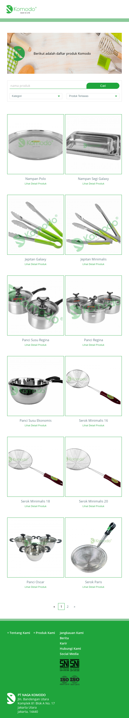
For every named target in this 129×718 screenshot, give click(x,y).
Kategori (36, 96)
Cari (103, 86)
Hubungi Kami (70, 648)
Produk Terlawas (93, 96)
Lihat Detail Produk (35, 183)
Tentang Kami (18, 633)
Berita (64, 638)
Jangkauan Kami (72, 633)
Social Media (69, 654)
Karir (63, 643)
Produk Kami (44, 633)
